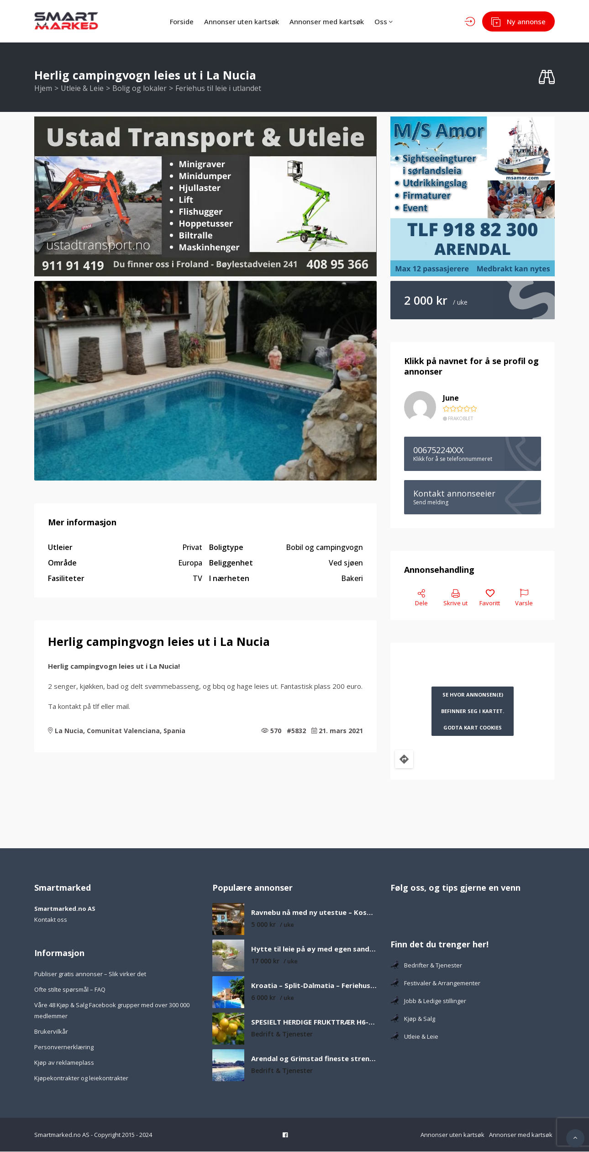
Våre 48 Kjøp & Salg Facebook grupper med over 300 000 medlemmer (111, 1010)
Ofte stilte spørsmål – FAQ (69, 990)
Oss (387, 21)
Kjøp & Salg (412, 1019)
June (451, 398)
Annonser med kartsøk (327, 21)
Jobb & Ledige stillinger (428, 1001)
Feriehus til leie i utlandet (218, 89)
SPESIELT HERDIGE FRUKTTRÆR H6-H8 (314, 1022)
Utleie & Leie (82, 89)
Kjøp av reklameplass (64, 1063)
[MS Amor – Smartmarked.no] (472, 197)
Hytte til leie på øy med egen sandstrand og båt (314, 949)
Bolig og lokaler (139, 89)
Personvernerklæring (64, 1047)
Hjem (43, 89)
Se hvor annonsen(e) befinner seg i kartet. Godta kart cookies (472, 711)
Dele (421, 599)
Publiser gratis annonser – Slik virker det (90, 974)
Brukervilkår (51, 1032)
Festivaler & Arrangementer (435, 983)
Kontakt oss (50, 920)
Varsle (524, 599)
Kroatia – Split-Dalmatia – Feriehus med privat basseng (314, 986)
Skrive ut (455, 599)
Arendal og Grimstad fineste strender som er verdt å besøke (314, 1059)
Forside (176, 21)
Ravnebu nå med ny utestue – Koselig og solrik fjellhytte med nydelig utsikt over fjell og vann (314, 913)
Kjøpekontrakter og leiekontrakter (81, 1078)
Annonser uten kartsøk (238, 21)
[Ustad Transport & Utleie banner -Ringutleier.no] (205, 197)
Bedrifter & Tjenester (426, 965)
